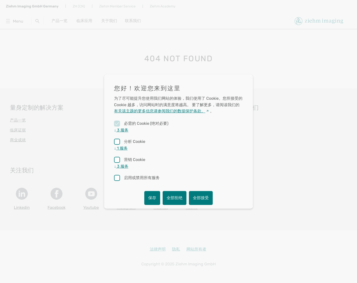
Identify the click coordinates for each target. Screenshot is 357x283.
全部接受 (201, 197)
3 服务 (121, 130)
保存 (152, 197)
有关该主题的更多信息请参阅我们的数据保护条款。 (159, 111)
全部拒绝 (174, 197)
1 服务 (121, 148)
